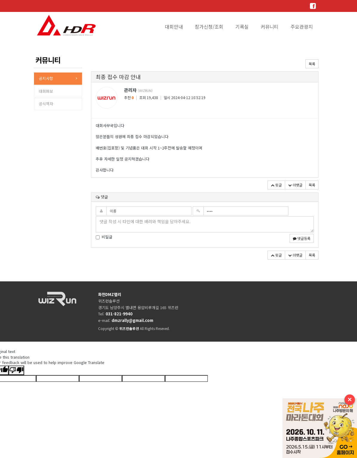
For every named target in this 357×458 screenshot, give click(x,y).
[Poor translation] (16, 370)
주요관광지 (301, 26)
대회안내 (174, 26)
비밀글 (104, 237)
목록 (312, 63)
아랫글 (295, 184)
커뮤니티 (270, 26)
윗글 (276, 184)
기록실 (242, 26)
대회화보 (46, 91)
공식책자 (46, 104)
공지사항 (46, 78)
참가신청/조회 (209, 26)
